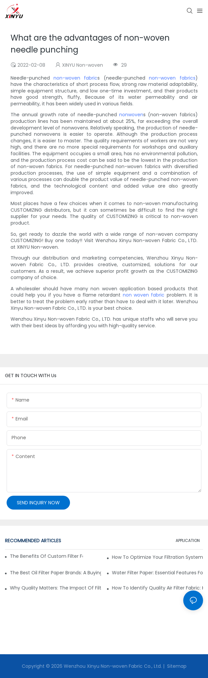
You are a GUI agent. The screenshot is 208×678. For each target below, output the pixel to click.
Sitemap (176, 666)
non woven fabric (144, 295)
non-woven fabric (75, 78)
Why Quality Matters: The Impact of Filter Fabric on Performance (55, 588)
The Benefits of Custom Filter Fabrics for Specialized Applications (46, 556)
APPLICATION (188, 540)
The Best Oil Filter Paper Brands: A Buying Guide (55, 572)
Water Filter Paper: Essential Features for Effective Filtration (157, 572)
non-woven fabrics (172, 78)
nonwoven (131, 114)
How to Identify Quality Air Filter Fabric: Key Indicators (157, 588)
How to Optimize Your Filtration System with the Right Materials (157, 557)
